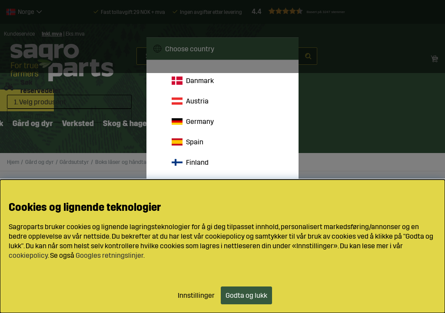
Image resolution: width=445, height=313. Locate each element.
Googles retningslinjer (109, 255)
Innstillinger (196, 295)
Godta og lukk (246, 295)
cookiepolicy (28, 255)
